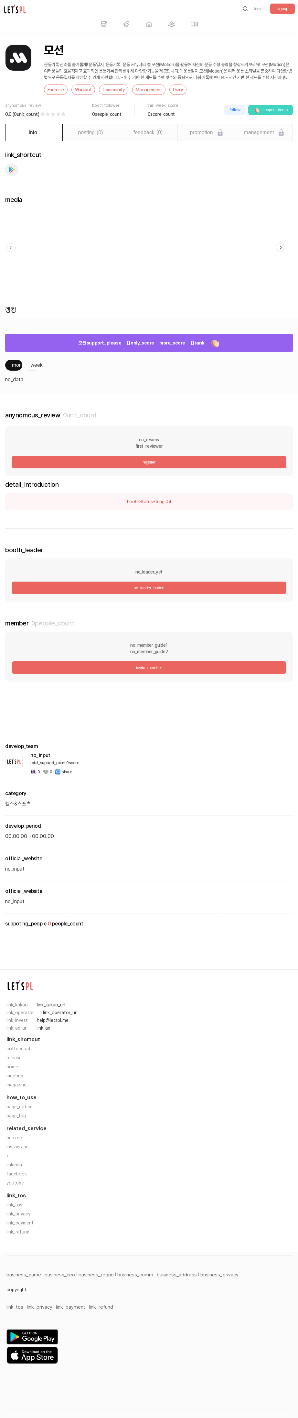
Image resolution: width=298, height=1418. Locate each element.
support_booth (270, 110)
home (12, 1066)
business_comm (135, 1275)
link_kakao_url (51, 1004)
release (14, 1057)
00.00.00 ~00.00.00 (29, 836)
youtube (15, 1182)
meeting (14, 1075)
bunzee (14, 1137)
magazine (16, 1084)
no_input (15, 901)
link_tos (14, 1204)
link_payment (20, 1222)
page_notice (19, 1106)
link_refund (17, 1231)
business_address (177, 1275)
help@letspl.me (53, 1020)
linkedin (14, 1164)
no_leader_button (149, 587)
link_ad (43, 1028)
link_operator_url (60, 1012)
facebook (16, 1173)
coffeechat (18, 1048)
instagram (16, 1146)
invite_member (149, 667)
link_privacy (18, 1213)
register (149, 462)
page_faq (16, 1115)
